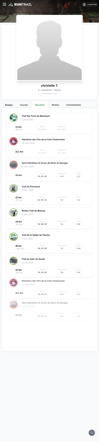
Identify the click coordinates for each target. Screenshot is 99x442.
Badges (9, 105)
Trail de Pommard (31, 188)
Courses (24, 105)
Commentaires (73, 105)
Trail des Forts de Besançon (36, 115)
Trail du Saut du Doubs (33, 254)
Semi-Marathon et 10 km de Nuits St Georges (45, 164)
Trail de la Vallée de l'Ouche (36, 233)
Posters (55, 105)
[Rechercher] (92, 433)
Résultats (40, 105)
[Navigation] (4, 4)
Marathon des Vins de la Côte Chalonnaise (43, 139)
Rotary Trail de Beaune (33, 211)
